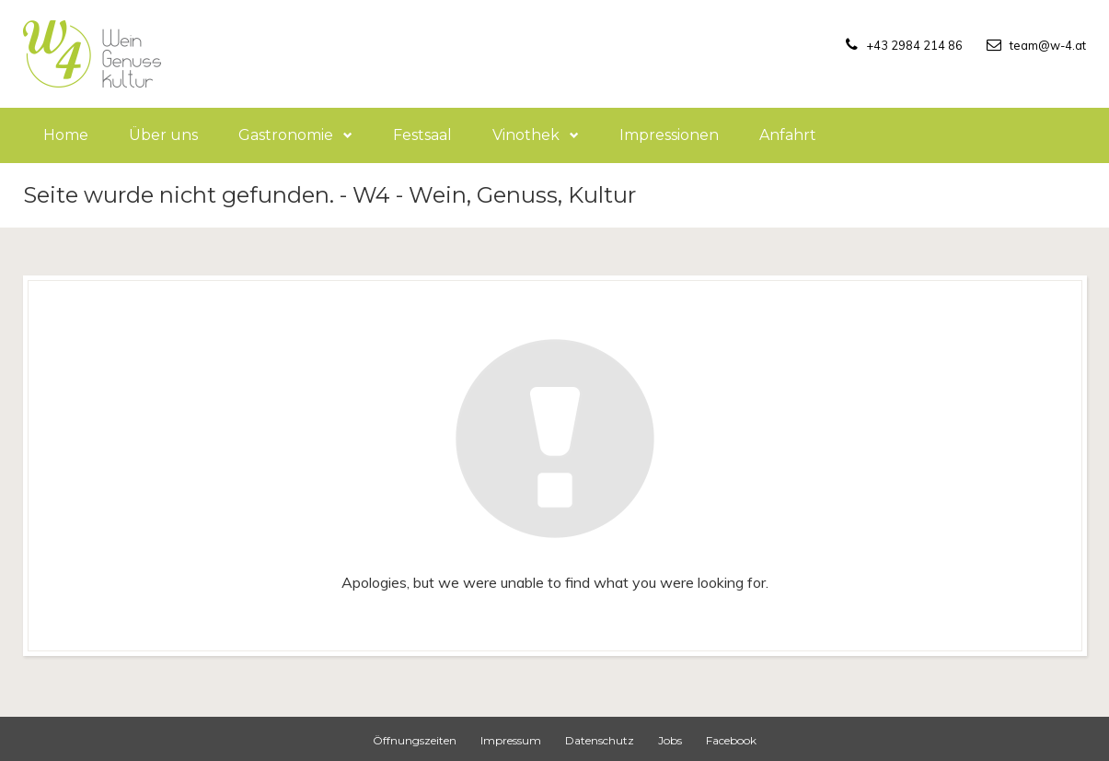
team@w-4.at (1039, 44)
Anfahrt (787, 135)
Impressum (510, 740)
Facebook (731, 740)
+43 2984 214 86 (885, 44)
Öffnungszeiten (414, 740)
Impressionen (669, 135)
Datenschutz (599, 740)
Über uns (163, 135)
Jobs (670, 740)
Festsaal (422, 135)
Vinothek (535, 135)
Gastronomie (295, 135)
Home (65, 135)
